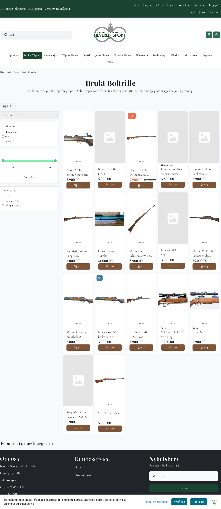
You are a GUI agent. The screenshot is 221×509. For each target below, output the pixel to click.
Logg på (213, 5)
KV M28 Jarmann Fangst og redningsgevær (77, 253)
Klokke (175, 55)
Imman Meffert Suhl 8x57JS (202, 171)
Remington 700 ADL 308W (138, 334)
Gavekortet (191, 55)
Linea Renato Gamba (106, 253)
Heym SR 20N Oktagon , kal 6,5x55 (138, 172)
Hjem (136, 5)
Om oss (171, 5)
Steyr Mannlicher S (109, 413)
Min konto (200, 5)
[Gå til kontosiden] (209, 35)
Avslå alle (179, 501)
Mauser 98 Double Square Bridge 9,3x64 (204, 253)
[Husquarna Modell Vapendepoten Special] (173, 137)
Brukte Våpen (14, 72)
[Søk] (36, 35)
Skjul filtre (8, 106)
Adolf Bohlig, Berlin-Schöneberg (77, 172)
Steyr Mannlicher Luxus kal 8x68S (77, 414)
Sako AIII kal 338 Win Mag (172, 334)
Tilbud (110, 62)
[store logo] (110, 35)
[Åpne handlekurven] (216, 35)
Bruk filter (29, 177)
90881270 (11, 494)
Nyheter (207, 55)
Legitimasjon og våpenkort (203, 12)
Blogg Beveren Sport (153, 5)
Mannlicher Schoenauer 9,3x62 (140, 253)
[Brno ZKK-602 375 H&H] (110, 137)
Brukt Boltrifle (29, 72)
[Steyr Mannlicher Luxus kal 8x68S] (78, 380)
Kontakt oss (184, 5)
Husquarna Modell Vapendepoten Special (172, 171)
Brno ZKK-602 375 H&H (109, 171)
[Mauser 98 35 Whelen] (173, 218)
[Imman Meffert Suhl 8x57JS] (204, 137)
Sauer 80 (198, 332)
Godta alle (198, 501)
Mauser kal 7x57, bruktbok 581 (76, 334)
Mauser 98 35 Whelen (169, 252)
